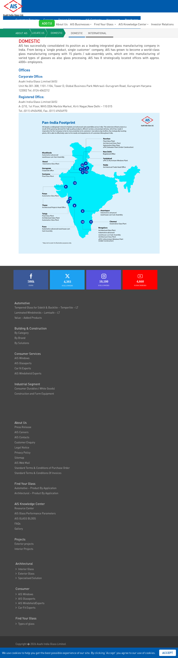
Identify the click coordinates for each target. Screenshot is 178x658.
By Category (22, 332)
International (97, 33)
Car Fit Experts (25, 607)
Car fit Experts (23, 368)
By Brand (20, 338)
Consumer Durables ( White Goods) (35, 388)
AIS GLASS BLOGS (25, 518)
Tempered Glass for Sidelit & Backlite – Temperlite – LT (46, 307)
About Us (62, 24)
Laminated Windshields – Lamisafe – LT (37, 312)
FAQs (17, 523)
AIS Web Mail (22, 462)
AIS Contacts (22, 437)
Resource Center (24, 508)
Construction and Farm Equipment (34, 393)
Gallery (19, 528)
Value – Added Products (28, 317)
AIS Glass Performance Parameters (35, 513)
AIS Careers (21, 432)
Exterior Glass (25, 573)
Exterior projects (24, 543)
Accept (167, 653)
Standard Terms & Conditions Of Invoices (38, 473)
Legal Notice (22, 447)
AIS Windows (22, 358)
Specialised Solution (29, 578)
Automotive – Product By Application (35, 488)
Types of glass (25, 623)
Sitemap (19, 457)
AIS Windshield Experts (28, 373)
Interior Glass (25, 569)
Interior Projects (24, 548)
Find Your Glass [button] (105, 24)
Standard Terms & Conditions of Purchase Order (42, 467)
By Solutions (22, 343)
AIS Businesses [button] (81, 24)
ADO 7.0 (47, 23)
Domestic (57, 32)
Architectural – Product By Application (36, 493)
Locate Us (38, 32)
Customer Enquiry (25, 442)
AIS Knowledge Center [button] (134, 24)
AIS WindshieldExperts (30, 603)
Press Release (23, 427)
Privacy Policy (22, 452)
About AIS (21, 33)
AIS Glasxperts (23, 363)
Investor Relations (162, 24)
